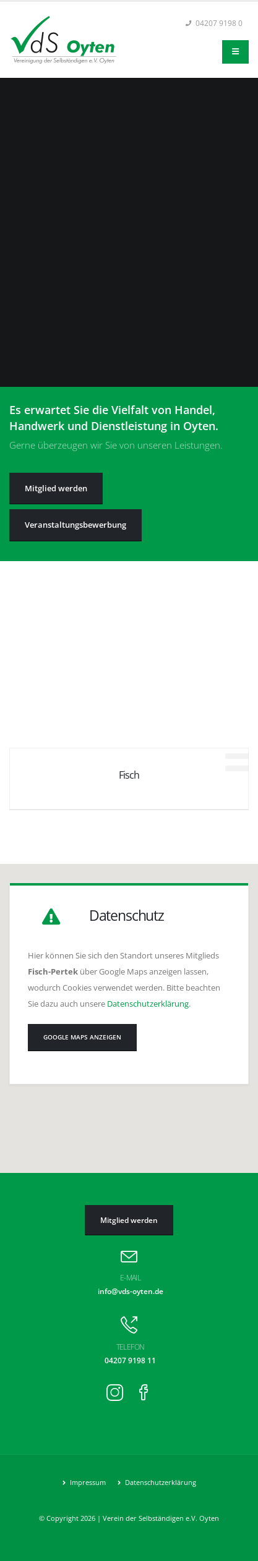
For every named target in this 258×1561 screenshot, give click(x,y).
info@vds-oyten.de (130, 1291)
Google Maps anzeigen (82, 1037)
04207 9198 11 (130, 1360)
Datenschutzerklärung (148, 1003)
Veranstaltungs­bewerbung (75, 524)
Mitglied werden (56, 488)
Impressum (87, 1482)
